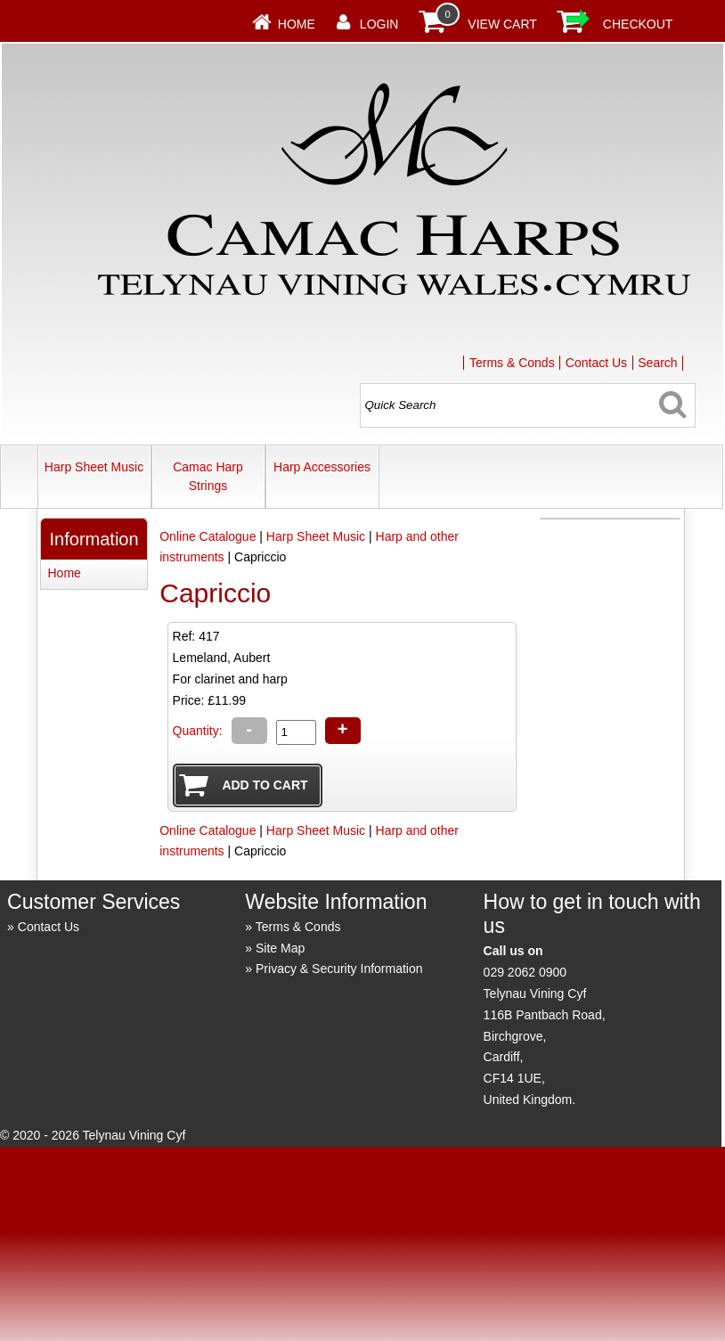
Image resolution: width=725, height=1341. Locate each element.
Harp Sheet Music (94, 467)
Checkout (638, 24)
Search (657, 363)
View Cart (502, 24)
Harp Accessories (322, 467)
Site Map (280, 948)
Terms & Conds (512, 363)
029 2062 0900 (525, 972)
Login (379, 24)
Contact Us (596, 363)
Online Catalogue (207, 536)
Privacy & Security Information (339, 968)
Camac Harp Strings (208, 476)
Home (296, 24)
